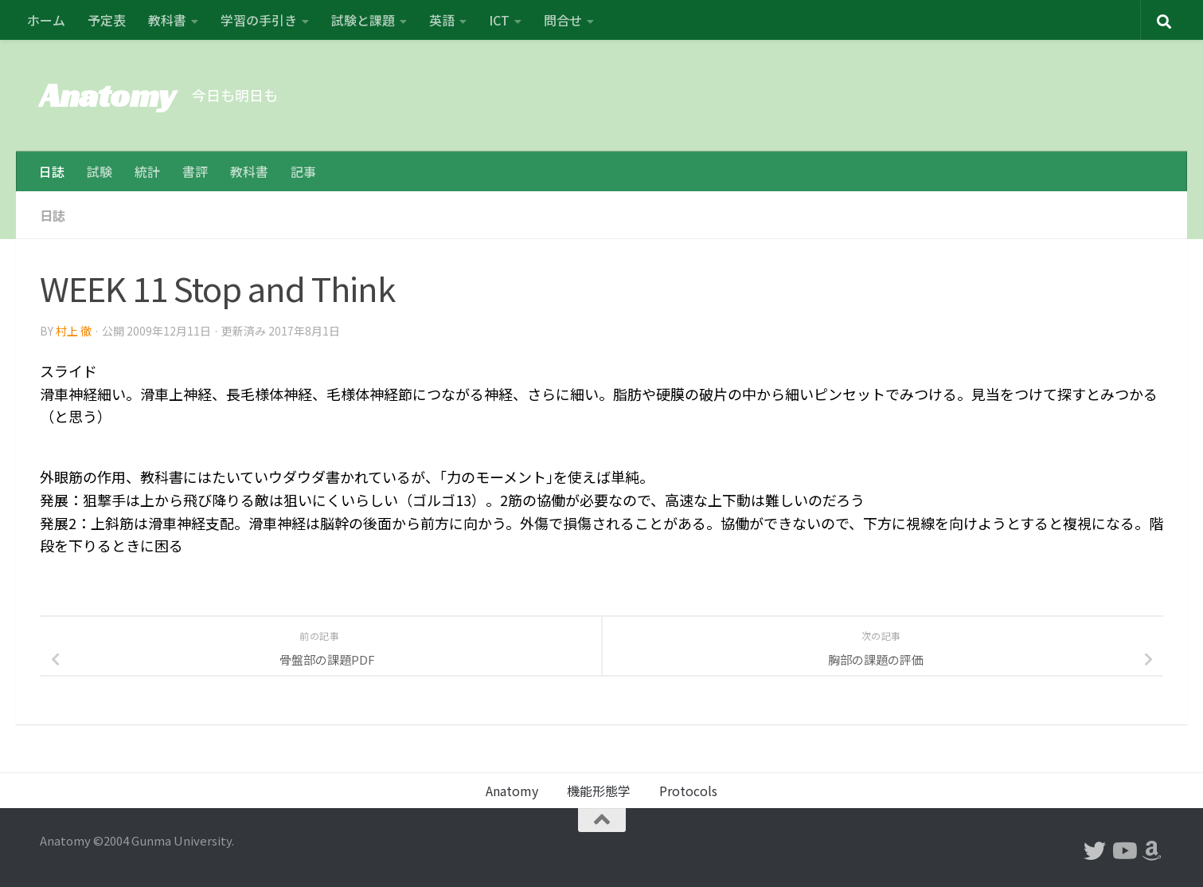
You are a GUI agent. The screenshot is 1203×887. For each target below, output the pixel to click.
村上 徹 (74, 331)
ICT (499, 19)
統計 (147, 171)
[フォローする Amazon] (1152, 851)
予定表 (107, 19)
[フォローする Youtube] (1123, 851)
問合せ (563, 19)
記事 (303, 171)
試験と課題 (363, 19)
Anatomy (108, 95)
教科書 (167, 19)
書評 (195, 171)
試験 (99, 171)
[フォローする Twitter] (1095, 851)
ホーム (46, 19)
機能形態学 (599, 790)
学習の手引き (259, 19)
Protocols (688, 790)
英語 (442, 19)
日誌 (51, 171)
